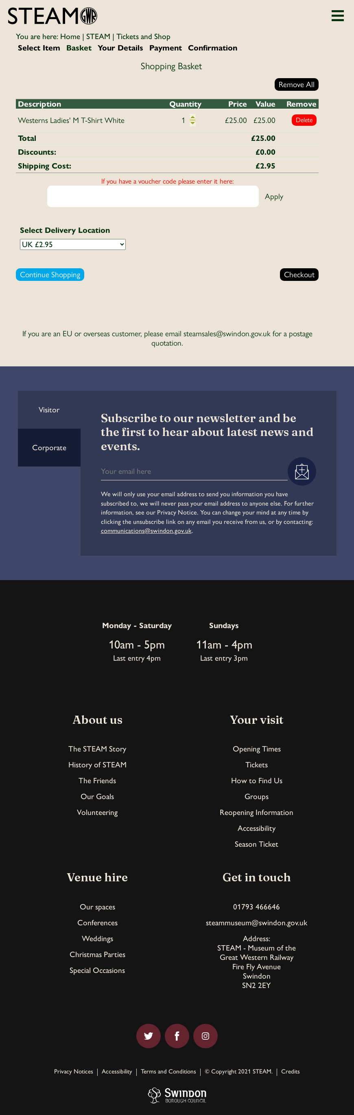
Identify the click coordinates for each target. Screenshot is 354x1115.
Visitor (49, 409)
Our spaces (97, 906)
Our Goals (97, 796)
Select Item (39, 48)
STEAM (98, 36)
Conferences (97, 922)
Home (70, 36)
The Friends (97, 780)
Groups (257, 796)
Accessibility (256, 828)
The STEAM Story (97, 749)
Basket (79, 48)
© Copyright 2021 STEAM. (239, 1072)
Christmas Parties (97, 954)
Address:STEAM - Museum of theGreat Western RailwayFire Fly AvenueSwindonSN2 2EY (256, 962)
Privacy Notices (73, 1072)
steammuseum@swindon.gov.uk (256, 922)
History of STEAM (97, 764)
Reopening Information (256, 812)
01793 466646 (256, 906)
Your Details (120, 48)
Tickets (256, 764)
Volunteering (97, 812)
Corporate (49, 447)
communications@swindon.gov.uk (146, 530)
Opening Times (257, 749)
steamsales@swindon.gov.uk (227, 333)
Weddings (97, 938)
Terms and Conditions (168, 1072)
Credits (290, 1072)
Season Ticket (256, 844)
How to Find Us (256, 780)
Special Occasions (97, 970)
